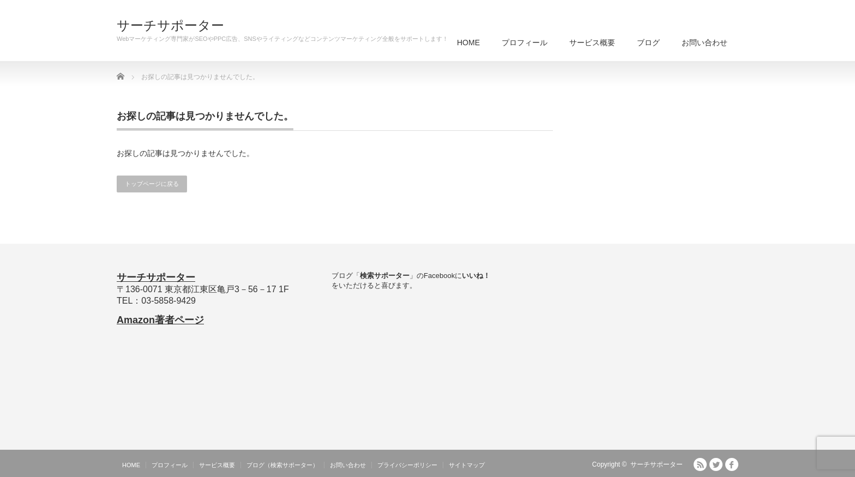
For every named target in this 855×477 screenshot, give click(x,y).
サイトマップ (467, 465)
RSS (700, 464)
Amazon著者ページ (160, 320)
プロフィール (524, 42)
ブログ (648, 42)
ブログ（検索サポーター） (282, 465)
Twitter (715, 464)
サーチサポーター (170, 25)
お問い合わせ (704, 42)
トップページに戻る (152, 183)
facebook (731, 464)
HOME (468, 42)
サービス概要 (592, 42)
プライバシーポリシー (407, 465)
